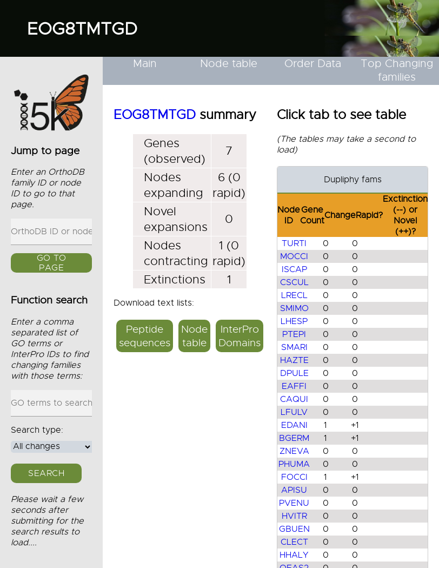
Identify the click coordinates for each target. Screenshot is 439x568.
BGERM (294, 438)
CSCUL (294, 282)
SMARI (294, 347)
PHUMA (294, 464)
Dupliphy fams (353, 179)
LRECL (294, 295)
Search (46, 473)
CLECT (294, 542)
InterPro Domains (239, 335)
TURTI (294, 243)
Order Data (312, 63)
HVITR (294, 516)
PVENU (294, 503)
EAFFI (294, 386)
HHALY (294, 555)
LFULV (294, 412)
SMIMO (294, 308)
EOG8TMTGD (82, 28)
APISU (294, 490)
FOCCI (294, 477)
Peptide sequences (144, 335)
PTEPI (294, 334)
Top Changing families (397, 70)
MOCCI (294, 256)
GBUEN (294, 529)
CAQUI (294, 399)
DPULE (294, 373)
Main (145, 63)
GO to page (51, 263)
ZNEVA (294, 451)
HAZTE (294, 360)
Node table (228, 63)
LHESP (294, 321)
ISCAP (294, 269)
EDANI (294, 425)
